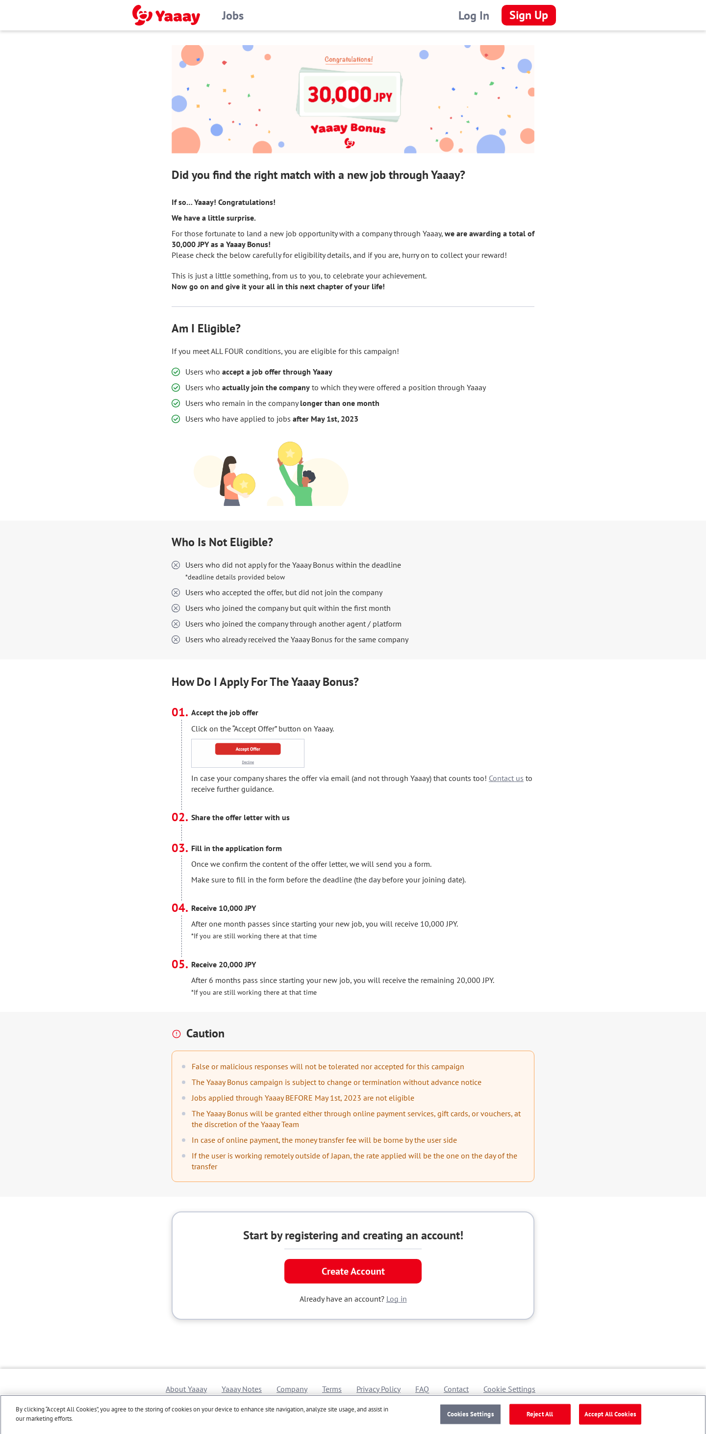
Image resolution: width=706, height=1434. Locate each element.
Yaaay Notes (242, 1389)
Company (292, 1389)
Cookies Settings (470, 1416)
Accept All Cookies (610, 1416)
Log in (396, 1299)
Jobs (233, 15)
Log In (473, 15)
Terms (332, 1389)
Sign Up (528, 15)
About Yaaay (186, 1389)
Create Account (353, 1271)
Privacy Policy (378, 1389)
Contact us (506, 778)
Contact (456, 1389)
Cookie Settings (509, 1389)
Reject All (540, 1416)
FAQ (422, 1389)
